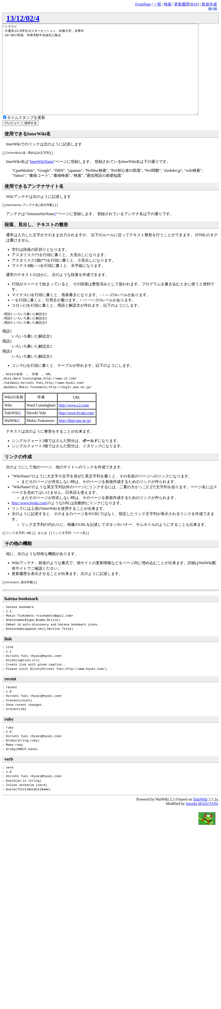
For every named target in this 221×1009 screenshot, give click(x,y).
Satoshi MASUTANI (202, 822)
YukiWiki (200, 817)
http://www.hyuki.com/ (76, 431)
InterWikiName (42, 180)
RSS (194, 4)
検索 (168, 4)
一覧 (157, 4)
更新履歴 (181, 4)
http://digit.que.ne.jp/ (75, 438)
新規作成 (209, 4)
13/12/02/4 (22, 18)
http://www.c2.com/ (74, 423)
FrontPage (143, 4)
